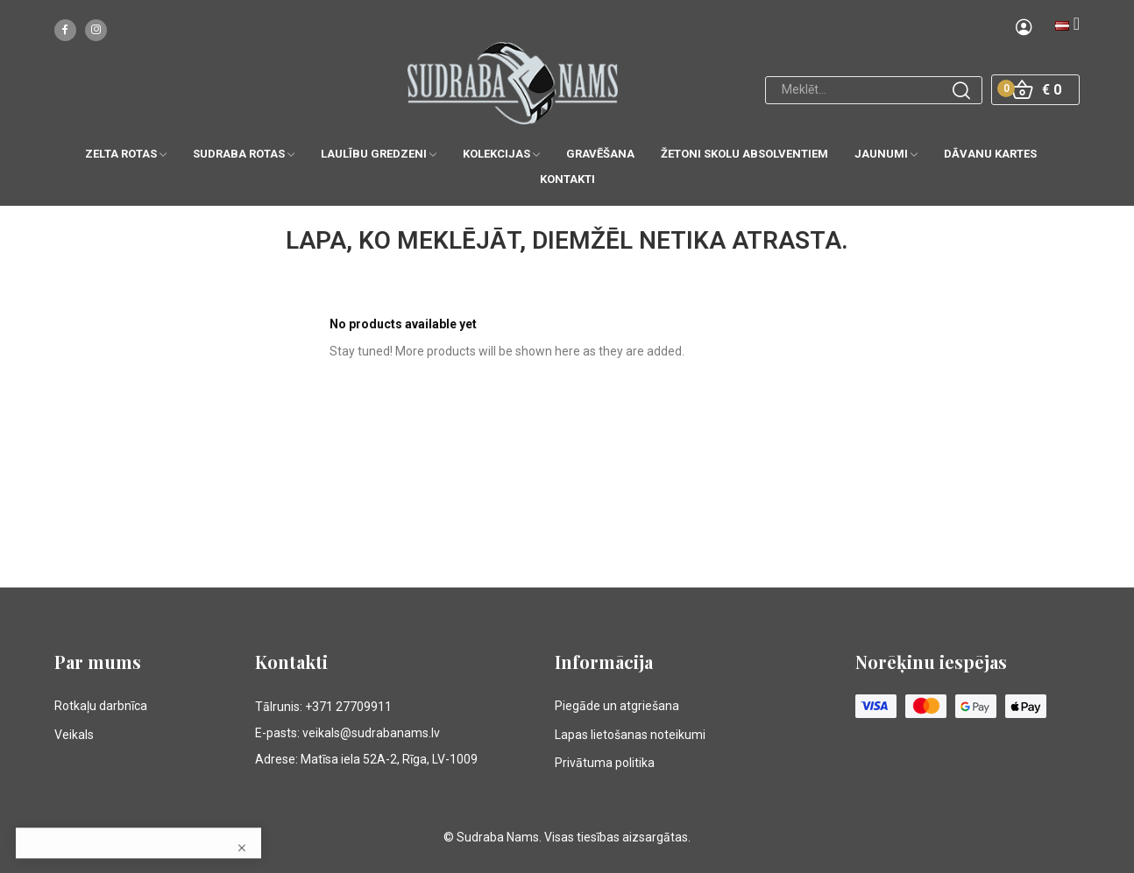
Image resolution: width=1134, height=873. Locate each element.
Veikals (74, 735)
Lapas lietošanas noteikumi (630, 735)
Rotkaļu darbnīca (100, 706)
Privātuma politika (605, 763)
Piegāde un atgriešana (617, 706)
